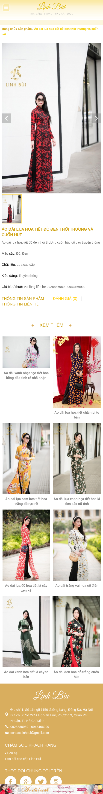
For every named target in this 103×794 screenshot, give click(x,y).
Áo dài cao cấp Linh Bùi (24, 759)
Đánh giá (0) (65, 298)
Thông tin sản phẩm (23, 298)
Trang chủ (8, 29)
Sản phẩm (25, 29)
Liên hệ (12, 753)
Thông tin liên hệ (20, 304)
